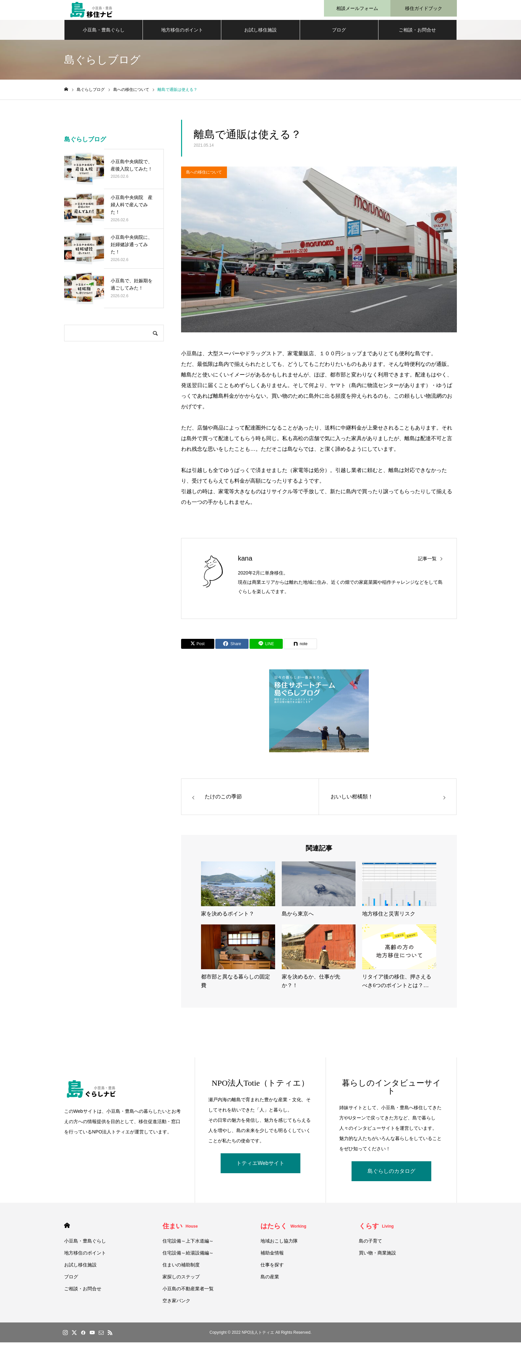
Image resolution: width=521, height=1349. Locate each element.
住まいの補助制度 (181, 1271)
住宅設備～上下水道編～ (188, 1247)
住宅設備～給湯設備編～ (188, 1259)
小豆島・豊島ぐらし (104, 36)
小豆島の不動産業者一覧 (188, 1295)
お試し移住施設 (260, 36)
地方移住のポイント (182, 36)
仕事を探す (272, 1271)
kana (245, 565)
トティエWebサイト (260, 1170)
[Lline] (266, 650)
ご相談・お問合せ (417, 36)
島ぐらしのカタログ (391, 1177)
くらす (376, 1232)
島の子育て (370, 1247)
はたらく (283, 1232)
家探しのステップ (181, 1283)
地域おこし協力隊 (279, 1247)
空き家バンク (176, 1307)
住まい (180, 1232)
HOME (67, 1232)
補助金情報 (272, 1259)
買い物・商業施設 (377, 1259)
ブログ (339, 36)
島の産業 (269, 1283)
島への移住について (204, 178)
